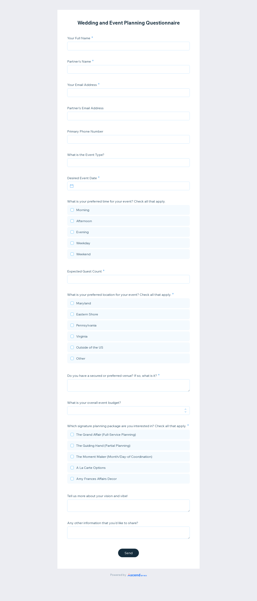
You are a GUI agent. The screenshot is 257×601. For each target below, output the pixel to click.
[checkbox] (128, 210)
